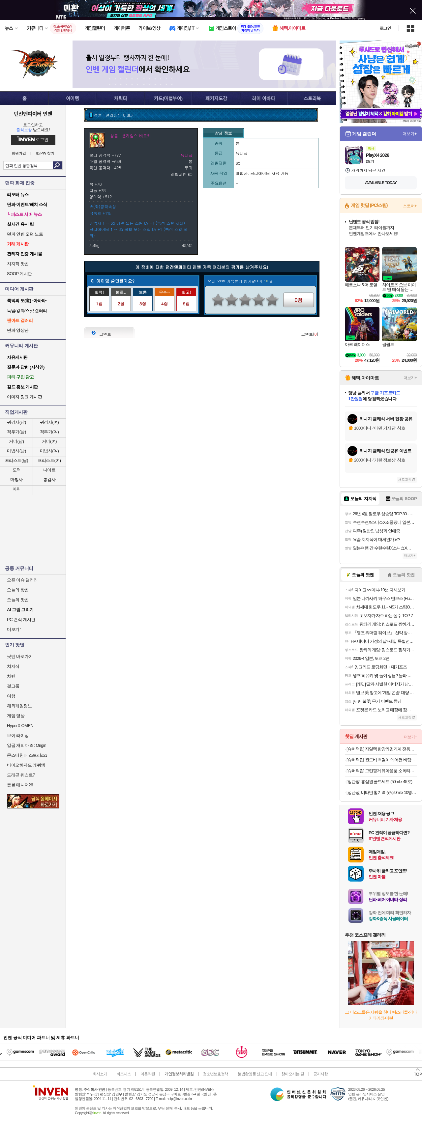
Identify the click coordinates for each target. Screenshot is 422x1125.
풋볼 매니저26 (20, 785)
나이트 (49, 469)
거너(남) (16, 441)
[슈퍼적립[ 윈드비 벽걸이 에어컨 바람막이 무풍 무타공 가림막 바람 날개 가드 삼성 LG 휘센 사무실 (382, 759)
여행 (11, 696)
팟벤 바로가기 (20, 656)
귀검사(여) (49, 422)
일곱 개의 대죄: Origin (26, 745)
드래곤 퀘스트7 (21, 775)
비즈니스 (123, 1074)
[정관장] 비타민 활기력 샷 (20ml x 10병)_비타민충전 (382, 792)
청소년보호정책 (215, 1074)
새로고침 (404, 479)
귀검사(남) (16, 422)
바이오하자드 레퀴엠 (26, 765)
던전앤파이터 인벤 (33, 113)
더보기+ (410, 134)
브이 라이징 (18, 735)
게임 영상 (15, 716)
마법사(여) (49, 450)
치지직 (13, 666)
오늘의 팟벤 (18, 600)
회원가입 (19, 153)
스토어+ (410, 206)
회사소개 (100, 1074)
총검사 (49, 479)
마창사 (16, 479)
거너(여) (49, 441)
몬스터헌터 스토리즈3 (27, 755)
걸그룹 (13, 686)
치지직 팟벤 (18, 264)
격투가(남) (16, 431)
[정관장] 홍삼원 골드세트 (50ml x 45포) (379, 781)
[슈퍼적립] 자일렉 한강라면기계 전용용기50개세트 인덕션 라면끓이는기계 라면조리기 (382, 748)
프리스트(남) (16, 460)
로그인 (385, 28)
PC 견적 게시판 (21, 619)
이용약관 (147, 1074)
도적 (17, 469)
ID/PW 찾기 (45, 153)
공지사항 (320, 1074)
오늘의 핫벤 (18, 590)
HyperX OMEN (20, 725)
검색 (57, 165)
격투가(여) (49, 431)
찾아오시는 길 (292, 1074)
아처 (17, 489)
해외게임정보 (19, 706)
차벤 (11, 676)
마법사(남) (16, 450)
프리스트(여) (49, 460)
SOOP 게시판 (19, 273)
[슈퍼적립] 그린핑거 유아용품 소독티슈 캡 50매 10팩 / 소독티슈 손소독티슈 (382, 770)
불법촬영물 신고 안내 (255, 1074)
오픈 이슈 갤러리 (22, 580)
